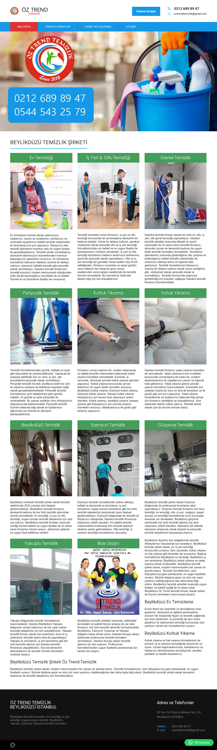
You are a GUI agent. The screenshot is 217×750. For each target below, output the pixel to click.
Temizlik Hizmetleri (57, 26)
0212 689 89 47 (186, 9)
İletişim (131, 26)
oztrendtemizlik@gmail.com (190, 13)
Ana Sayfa (24, 26)
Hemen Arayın (146, 11)
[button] (199, 742)
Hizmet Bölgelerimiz (98, 26)
